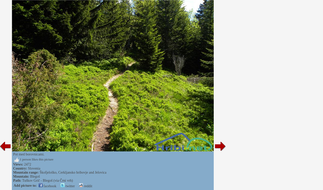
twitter (68, 186)
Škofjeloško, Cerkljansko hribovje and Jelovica (73, 172)
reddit (85, 186)
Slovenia (34, 168)
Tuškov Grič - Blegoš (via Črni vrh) (47, 180)
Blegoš (35, 176)
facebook (48, 186)
